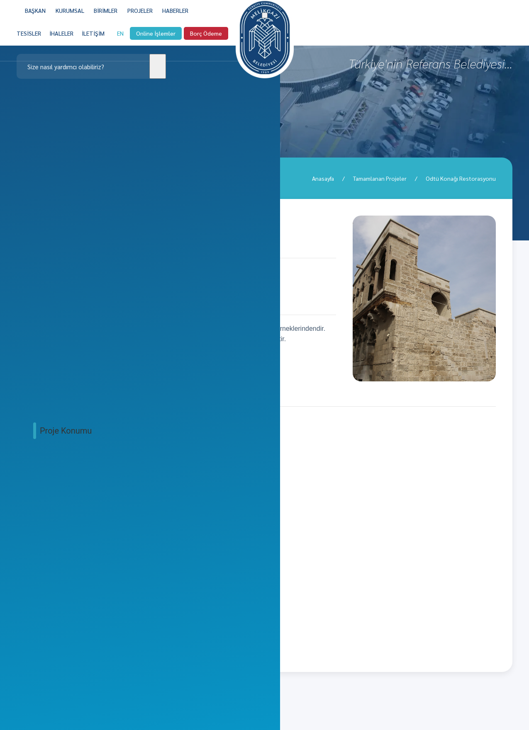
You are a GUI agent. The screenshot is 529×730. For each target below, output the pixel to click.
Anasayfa (323, 178)
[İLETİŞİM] (93, 39)
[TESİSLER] (29, 39)
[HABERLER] (175, 10)
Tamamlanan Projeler (380, 178)
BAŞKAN (35, 10)
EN (120, 39)
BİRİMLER (105, 10)
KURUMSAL (70, 10)
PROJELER (140, 10)
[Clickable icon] (91, 66)
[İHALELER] (61, 39)
